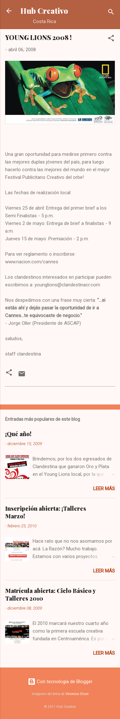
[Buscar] (111, 13)
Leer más (104, 488)
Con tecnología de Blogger (60, 681)
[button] (111, 39)
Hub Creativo (44, 11)
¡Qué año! (18, 434)
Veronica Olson (77, 694)
